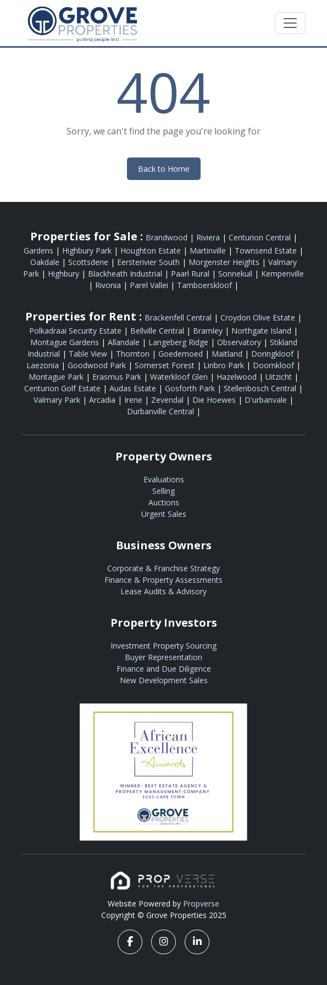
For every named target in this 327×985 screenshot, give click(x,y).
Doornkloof (274, 365)
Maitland (228, 353)
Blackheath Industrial (126, 273)
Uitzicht (279, 377)
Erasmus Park (117, 377)
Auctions (163, 502)
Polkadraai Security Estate (76, 330)
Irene (134, 400)
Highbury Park (88, 250)
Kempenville (282, 273)
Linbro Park (224, 365)
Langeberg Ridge (179, 342)
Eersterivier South (149, 262)
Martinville (209, 250)
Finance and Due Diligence (164, 668)
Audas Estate (133, 388)
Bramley (209, 330)
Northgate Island (262, 330)
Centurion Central (261, 237)
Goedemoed (181, 353)
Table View (89, 353)
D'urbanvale (267, 400)
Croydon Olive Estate (258, 317)
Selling (163, 491)
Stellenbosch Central (261, 388)
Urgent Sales (163, 514)
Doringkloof (273, 353)
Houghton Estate (151, 250)
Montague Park (57, 377)
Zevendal (168, 400)
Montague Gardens (65, 342)
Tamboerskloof (205, 285)
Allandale (125, 342)
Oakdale (46, 262)
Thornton (134, 353)
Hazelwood (238, 377)
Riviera (209, 237)
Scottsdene (89, 262)
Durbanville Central (161, 411)
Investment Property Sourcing (163, 645)
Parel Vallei (150, 285)
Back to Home (164, 169)
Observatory (240, 342)
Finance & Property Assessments (163, 580)
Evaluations (163, 479)
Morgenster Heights (225, 262)
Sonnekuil (236, 273)
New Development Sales (164, 680)
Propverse (201, 903)
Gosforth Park (191, 388)
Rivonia (109, 285)
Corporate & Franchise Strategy (163, 568)
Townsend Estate (267, 250)
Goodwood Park (98, 365)
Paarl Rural (191, 273)
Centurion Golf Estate (63, 388)
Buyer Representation (163, 657)
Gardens (40, 250)
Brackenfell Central (179, 317)
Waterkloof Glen (180, 377)
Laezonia (43, 365)
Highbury (64, 273)
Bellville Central (158, 330)
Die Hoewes (215, 400)
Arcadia (103, 400)
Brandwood (168, 237)
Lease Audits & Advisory (163, 591)
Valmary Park (58, 400)
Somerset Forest (166, 365)
